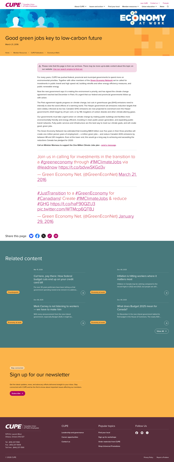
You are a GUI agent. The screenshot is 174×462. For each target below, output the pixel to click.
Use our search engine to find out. (68, 69)
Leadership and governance (73, 432)
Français (166, 3)
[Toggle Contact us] (155, 3)
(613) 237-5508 (15, 444)
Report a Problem (163, 457)
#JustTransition (51, 193)
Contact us (66, 441)
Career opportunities (70, 437)
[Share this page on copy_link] (49, 236)
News (162, 6)
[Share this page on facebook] (37, 236)
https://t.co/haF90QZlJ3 (72, 203)
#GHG (43, 203)
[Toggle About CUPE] (81, 6)
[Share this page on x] (43, 236)
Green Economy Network (101, 80)
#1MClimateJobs (105, 162)
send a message (108, 145)
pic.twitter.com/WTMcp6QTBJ (65, 209)
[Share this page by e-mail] (56, 236)
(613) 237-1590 (14, 442)
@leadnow (47, 167)
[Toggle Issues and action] (97, 6)
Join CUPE (144, 3)
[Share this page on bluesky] (31, 236)
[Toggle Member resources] (130, 6)
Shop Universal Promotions (109, 446)
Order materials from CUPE (109, 441)
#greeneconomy (57, 162)
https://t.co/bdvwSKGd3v (81, 167)
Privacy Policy (148, 457)
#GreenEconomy (91, 193)
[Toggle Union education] (149, 6)
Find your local (114, 6)
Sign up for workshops (107, 437)
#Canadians (48, 198)
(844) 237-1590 (18, 447)
